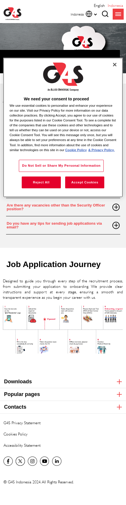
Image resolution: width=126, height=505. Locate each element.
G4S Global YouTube (44, 461)
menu (118, 14)
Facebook (8, 461)
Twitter (20, 461)
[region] (63, 128)
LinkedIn (56, 461)
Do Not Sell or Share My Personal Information (61, 165)
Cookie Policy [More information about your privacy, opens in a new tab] (76, 150)
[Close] (114, 64)
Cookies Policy (15, 433)
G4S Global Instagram (32, 461)
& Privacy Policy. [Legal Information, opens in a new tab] (101, 150)
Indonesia (115, 5)
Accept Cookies (84, 182)
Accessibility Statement (22, 445)
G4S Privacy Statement (22, 422)
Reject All (41, 182)
